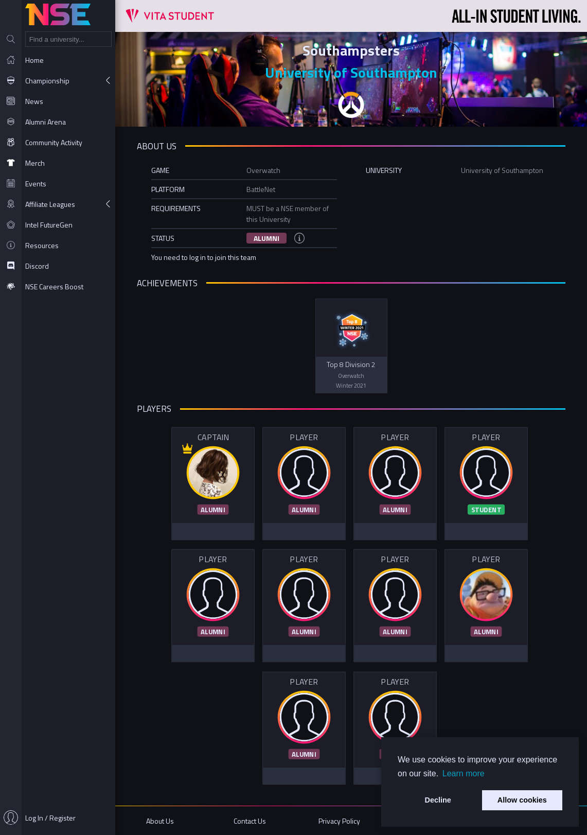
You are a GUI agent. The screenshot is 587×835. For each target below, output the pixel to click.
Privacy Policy (339, 820)
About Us (160, 820)
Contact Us (250, 820)
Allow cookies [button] (522, 800)
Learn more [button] (463, 773)
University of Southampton (351, 72)
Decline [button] (438, 800)
